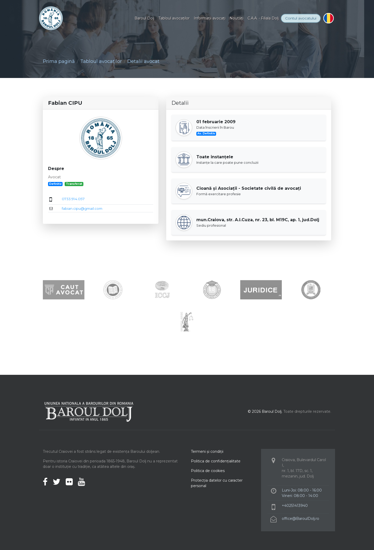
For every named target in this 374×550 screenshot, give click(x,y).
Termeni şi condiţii (207, 451)
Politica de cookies (208, 470)
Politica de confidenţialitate (216, 461)
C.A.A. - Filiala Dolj (263, 18)
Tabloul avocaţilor (174, 18)
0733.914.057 (73, 199)
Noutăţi (236, 18)
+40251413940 (295, 505)
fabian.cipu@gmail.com (82, 208)
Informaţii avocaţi (209, 18)
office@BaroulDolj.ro (300, 518)
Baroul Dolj (144, 18)
